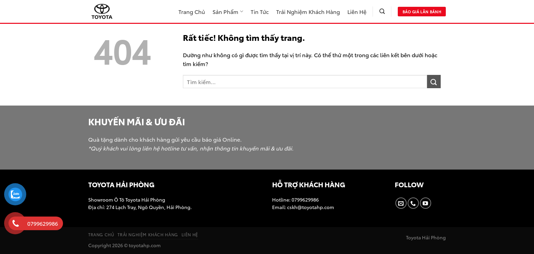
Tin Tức (260, 11)
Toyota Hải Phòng (426, 237)
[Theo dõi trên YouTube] (425, 203)
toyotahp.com (145, 245)
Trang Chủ (191, 11)
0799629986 (304, 199)
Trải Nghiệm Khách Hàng (308, 11)
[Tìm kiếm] (382, 11)
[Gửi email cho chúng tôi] (401, 203)
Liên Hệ (356, 11)
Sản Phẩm (228, 11)
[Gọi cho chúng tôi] (413, 203)
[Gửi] (434, 81)
